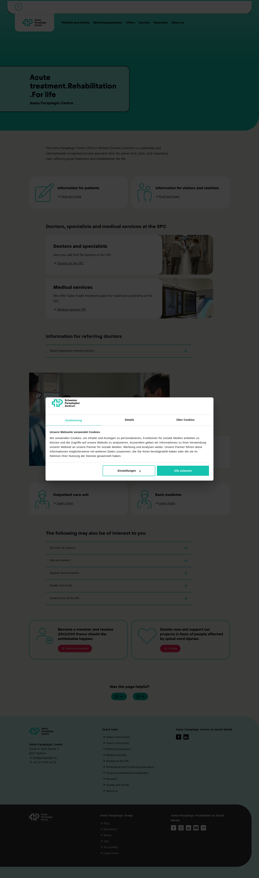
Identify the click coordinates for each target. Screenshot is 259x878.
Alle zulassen (183, 470)
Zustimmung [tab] (73, 420)
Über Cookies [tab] (185, 419)
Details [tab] (129, 419)
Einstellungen (129, 470)
